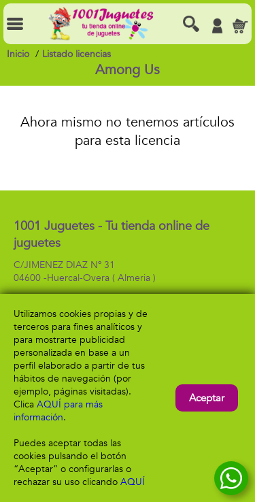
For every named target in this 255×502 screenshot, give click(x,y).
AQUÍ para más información (58, 411)
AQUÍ (132, 481)
